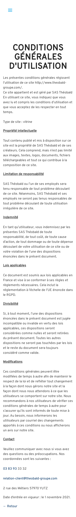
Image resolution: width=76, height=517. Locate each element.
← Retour (10, 506)
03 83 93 (10, 469)
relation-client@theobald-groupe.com (30, 479)
